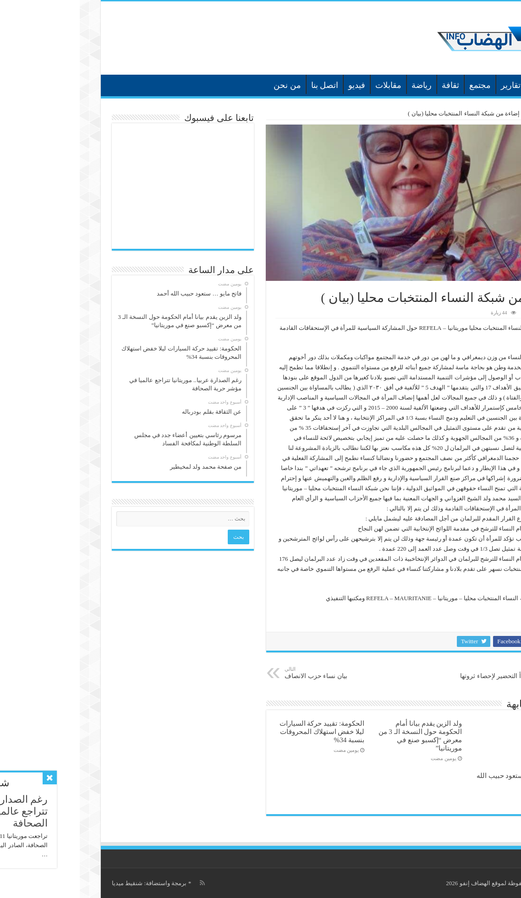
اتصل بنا (245, 85)
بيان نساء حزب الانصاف (252, 672)
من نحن (207, 85)
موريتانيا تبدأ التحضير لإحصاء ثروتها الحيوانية (424, 676)
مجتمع (400, 85)
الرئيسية (483, 84)
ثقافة (370, 85)
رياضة (342, 85)
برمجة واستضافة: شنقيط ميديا (69, 883)
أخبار (459, 85)
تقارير (431, 85)
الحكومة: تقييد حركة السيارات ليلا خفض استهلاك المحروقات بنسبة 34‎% (242, 731)
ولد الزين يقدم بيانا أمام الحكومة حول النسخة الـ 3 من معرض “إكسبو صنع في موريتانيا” (341, 735)
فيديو (277, 85)
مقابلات (309, 85)
